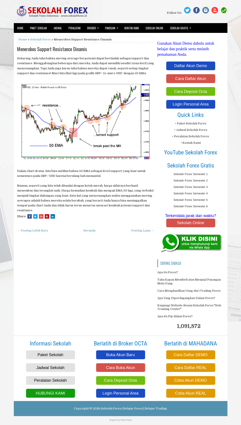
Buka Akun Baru (120, 355)
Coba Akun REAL (190, 393)
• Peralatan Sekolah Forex (190, 136)
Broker (94, 26)
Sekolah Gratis (182, 26)
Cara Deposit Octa (190, 91)
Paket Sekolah (38, 28)
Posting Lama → (142, 230)
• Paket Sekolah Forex (190, 123)
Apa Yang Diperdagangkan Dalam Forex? (186, 298)
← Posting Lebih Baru (32, 230)
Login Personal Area (190, 104)
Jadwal (58, 28)
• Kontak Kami (191, 142)
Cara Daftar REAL (190, 367)
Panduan (113, 26)
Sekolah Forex (40, 39)
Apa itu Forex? (167, 272)
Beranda (89, 230)
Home (20, 28)
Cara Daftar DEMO (190, 355)
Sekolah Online (154, 28)
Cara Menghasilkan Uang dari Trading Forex (189, 290)
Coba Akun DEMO (190, 380)
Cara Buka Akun (120, 367)
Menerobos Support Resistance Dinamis (52, 49)
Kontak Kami (131, 28)
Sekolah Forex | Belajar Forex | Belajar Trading (134, 408)
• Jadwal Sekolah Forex (190, 130)
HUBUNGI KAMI (50, 393)
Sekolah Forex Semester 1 (191, 174)
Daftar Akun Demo (190, 66)
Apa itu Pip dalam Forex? (175, 316)
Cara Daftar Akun (190, 78)
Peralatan (75, 28)
